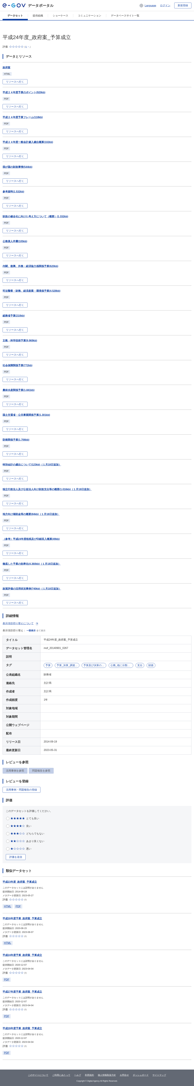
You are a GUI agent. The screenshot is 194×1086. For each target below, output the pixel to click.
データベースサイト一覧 (125, 15)
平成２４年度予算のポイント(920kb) (24, 92)
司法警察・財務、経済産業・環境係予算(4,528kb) (31, 290)
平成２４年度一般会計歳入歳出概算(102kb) (28, 142)
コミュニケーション (89, 15)
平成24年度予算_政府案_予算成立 (22, 955)
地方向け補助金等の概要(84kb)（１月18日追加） (31, 514)
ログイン (165, 5)
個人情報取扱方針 (107, 1075)
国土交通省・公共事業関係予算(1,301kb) (26, 415)
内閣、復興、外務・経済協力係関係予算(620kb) (30, 266)
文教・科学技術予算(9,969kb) (20, 340)
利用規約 (89, 1075)
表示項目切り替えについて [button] (21, 623)
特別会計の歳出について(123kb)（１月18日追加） (32, 464)
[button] (147, 5)
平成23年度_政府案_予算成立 (20, 881)
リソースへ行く (15, 81)
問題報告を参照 (41, 770)
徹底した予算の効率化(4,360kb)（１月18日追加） (32, 563)
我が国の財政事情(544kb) (17, 167)
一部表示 (31, 630)
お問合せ (124, 1075)
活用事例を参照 (15, 770)
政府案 (6, 67)
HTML (7, 906)
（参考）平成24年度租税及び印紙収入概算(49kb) (31, 539)
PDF (18, 906)
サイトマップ (159, 1075)
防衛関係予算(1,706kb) (16, 439)
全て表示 (40, 630)
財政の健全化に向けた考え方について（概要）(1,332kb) (35, 216)
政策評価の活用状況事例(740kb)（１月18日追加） (32, 588)
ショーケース (60, 15)
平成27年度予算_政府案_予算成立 (22, 991)
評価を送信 (15, 857)
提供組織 (38, 15)
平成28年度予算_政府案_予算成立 (22, 1028)
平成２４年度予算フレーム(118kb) (23, 117)
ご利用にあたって (61, 1075)
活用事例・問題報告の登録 (21, 789)
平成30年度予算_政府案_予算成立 (22, 918)
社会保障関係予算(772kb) (17, 365)
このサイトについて (38, 1075)
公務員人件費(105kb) (15, 241)
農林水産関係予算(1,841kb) (18, 390)
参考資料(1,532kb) (13, 191)
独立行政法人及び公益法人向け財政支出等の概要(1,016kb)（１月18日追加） (47, 489)
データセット (15, 15)
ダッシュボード (141, 1075)
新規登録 (183, 5)
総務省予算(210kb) (14, 315)
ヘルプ (77, 1075)
